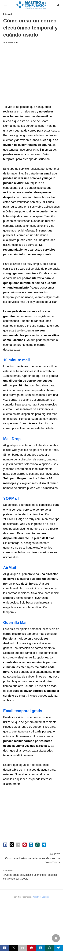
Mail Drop (12, 439)
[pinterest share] (24, 845)
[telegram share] (44, 845)
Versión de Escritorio (41, 897)
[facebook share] (5, 845)
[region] (33, 76)
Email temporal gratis (22, 711)
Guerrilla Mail (15, 622)
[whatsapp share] (37, 845)
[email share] (18, 845)
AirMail (9, 567)
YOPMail (11, 498)
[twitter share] (12, 844)
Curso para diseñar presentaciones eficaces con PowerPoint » (32, 860)
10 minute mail (16, 360)
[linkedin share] (31, 845)
